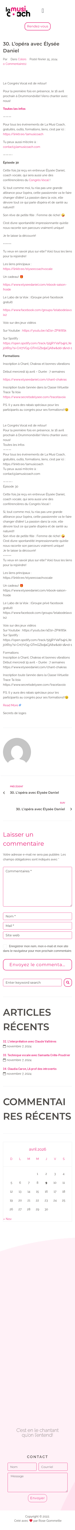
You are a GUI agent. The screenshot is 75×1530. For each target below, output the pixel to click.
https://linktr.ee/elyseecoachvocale (28, 269)
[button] (42, 10)
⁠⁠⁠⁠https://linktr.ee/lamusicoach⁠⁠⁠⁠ (23, 134)
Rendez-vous (37, 26)
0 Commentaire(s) (14, 63)
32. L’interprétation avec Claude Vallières (29, 1041)
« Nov (7, 1219)
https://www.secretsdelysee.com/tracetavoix (34, 397)
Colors (22, 59)
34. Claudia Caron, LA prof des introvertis (30, 1068)
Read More (10, 705)
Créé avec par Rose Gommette (37, 1521)
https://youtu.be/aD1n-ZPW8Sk (44, 330)
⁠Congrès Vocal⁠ (39, 180)
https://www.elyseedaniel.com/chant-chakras (35, 379)
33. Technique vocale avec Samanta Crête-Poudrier (36, 1055)
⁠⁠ (14, 109)
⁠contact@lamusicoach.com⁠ (21, 147)
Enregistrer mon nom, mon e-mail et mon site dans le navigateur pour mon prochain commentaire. (37, 948)
